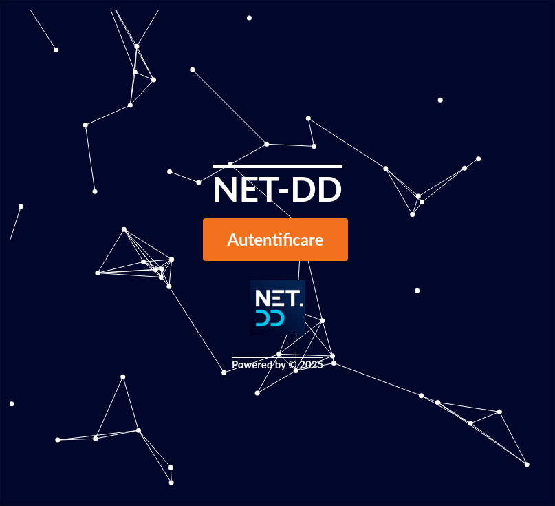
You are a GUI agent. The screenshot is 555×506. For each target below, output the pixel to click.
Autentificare (276, 239)
